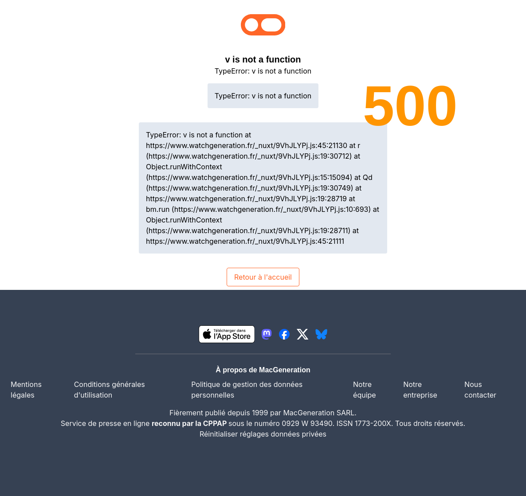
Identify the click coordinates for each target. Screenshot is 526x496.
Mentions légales (26, 389)
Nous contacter (480, 389)
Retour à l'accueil (263, 277)
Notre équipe (364, 389)
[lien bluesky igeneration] (321, 334)
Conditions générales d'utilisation (109, 389)
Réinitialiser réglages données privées (263, 434)
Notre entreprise (420, 389)
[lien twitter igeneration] (303, 334)
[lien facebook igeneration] (284, 334)
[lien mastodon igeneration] (266, 334)
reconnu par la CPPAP (190, 423)
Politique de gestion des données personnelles (246, 389)
